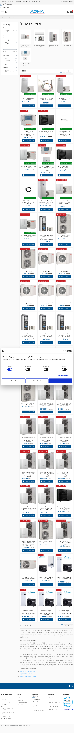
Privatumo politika (38, 710)
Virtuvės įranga (6, 702)
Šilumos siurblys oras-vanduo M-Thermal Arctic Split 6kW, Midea (46, 577)
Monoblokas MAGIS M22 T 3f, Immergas (64, 236)
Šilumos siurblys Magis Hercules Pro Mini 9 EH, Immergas (64, 98)
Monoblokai (67, 45)
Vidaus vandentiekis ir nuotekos (8, 713)
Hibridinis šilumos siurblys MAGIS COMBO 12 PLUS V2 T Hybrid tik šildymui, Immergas (28, 439)
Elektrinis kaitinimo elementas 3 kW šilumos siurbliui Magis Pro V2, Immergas (46, 99)
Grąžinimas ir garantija (37, 1)
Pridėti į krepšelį (28, 106)
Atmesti (13, 381)
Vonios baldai (6, 716)
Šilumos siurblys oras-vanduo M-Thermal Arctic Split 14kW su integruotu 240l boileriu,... (28, 612)
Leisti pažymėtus (37, 381)
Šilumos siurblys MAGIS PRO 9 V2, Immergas (28, 236)
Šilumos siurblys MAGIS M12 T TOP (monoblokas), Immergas (64, 508)
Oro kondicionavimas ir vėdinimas (7, 708)
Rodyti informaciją (63, 375)
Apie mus (3, 1)
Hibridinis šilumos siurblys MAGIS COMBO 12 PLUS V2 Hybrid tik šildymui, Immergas (28, 508)
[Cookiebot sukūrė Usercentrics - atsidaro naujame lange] (64, 351)
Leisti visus (60, 381)
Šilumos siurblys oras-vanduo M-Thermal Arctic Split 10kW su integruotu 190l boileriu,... (64, 612)
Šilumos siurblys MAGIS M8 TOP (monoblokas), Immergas (64, 168)
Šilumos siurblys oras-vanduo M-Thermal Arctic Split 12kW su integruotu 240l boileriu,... (46, 612)
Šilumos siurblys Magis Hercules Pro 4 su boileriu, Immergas (46, 202)
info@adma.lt (6, 7)
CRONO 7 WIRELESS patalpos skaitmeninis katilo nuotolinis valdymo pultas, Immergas (46, 168)
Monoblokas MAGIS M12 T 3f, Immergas (28, 302)
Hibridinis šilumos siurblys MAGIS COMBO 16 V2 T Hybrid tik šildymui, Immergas (46, 439)
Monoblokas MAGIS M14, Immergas (64, 302)
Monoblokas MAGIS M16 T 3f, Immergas (46, 270)
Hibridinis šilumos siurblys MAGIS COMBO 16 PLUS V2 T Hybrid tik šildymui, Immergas (46, 405)
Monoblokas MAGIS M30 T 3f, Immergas (28, 403)
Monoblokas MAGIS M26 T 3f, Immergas (46, 542)
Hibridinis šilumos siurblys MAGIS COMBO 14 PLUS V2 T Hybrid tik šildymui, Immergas (64, 405)
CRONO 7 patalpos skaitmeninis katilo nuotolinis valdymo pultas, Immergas (28, 133)
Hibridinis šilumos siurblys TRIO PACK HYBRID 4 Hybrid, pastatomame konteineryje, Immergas (64, 336)
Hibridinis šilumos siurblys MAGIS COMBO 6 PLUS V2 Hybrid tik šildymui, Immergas (64, 202)
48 (56, 71)
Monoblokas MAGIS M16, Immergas (46, 302)
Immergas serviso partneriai (8, 3)
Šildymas (4, 704)
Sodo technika (6, 718)
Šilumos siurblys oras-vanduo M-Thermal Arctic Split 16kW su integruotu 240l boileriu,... (64, 578)
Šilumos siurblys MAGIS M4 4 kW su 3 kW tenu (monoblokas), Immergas (28, 577)
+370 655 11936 (7, 5)
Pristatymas (18, 1)
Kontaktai (10, 1)
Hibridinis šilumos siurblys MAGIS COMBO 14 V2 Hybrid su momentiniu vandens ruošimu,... (28, 543)
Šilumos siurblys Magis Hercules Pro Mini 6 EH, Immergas (28, 98)
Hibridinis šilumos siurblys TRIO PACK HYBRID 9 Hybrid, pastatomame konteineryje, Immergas (28, 336)
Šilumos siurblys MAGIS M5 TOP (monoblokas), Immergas (46, 133)
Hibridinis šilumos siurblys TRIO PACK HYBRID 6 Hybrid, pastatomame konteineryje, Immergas (46, 336)
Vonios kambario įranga (7, 698)
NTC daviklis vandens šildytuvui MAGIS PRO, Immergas (28, 202)
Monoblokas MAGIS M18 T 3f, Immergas (28, 270)
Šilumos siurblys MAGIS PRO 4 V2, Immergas (28, 167)
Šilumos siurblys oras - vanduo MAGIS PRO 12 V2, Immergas (64, 543)
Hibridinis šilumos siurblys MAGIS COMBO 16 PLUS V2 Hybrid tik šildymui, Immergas (46, 474)
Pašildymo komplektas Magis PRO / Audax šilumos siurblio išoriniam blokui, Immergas (64, 133)
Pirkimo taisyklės (38, 708)
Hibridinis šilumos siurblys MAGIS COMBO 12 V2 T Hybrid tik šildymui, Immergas (28, 474)
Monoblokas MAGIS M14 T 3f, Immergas (64, 270)
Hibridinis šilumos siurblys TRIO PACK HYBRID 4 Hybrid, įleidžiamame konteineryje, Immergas (46, 237)
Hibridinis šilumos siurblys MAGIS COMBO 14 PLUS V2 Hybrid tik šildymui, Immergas (64, 474)
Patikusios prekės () (67, 1)
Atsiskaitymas (26, 1)
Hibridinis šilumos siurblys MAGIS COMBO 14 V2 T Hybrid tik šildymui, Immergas (64, 439)
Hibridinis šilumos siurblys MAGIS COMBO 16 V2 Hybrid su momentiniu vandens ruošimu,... (46, 508)
